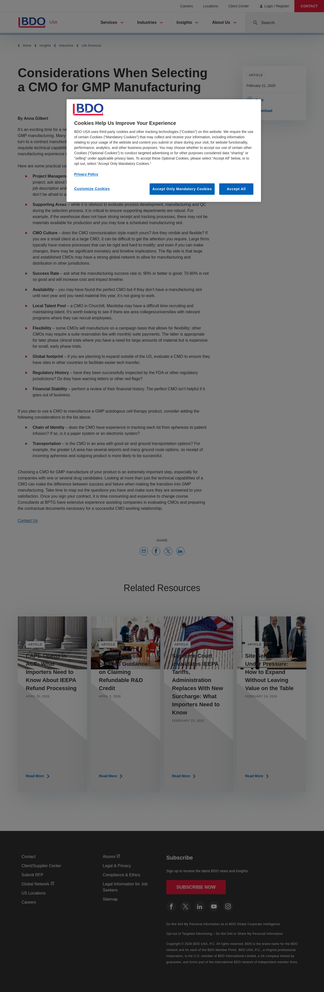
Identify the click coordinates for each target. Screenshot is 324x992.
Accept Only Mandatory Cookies (182, 189)
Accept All (236, 189)
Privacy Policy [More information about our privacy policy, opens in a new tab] (86, 174)
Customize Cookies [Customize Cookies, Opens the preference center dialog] (92, 189)
